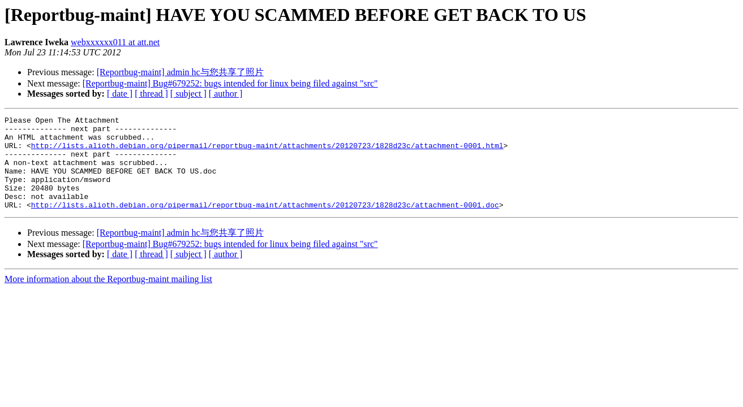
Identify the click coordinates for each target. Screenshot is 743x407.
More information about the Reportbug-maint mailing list (108, 297)
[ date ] (119, 93)
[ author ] (226, 93)
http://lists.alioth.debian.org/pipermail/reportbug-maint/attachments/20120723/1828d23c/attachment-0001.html (267, 152)
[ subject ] (188, 93)
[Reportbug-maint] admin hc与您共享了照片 (180, 72)
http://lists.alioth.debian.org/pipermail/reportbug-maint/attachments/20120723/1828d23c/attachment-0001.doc (265, 223)
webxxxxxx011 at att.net (115, 42)
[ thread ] (151, 93)
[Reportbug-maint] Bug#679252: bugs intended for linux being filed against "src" (230, 83)
